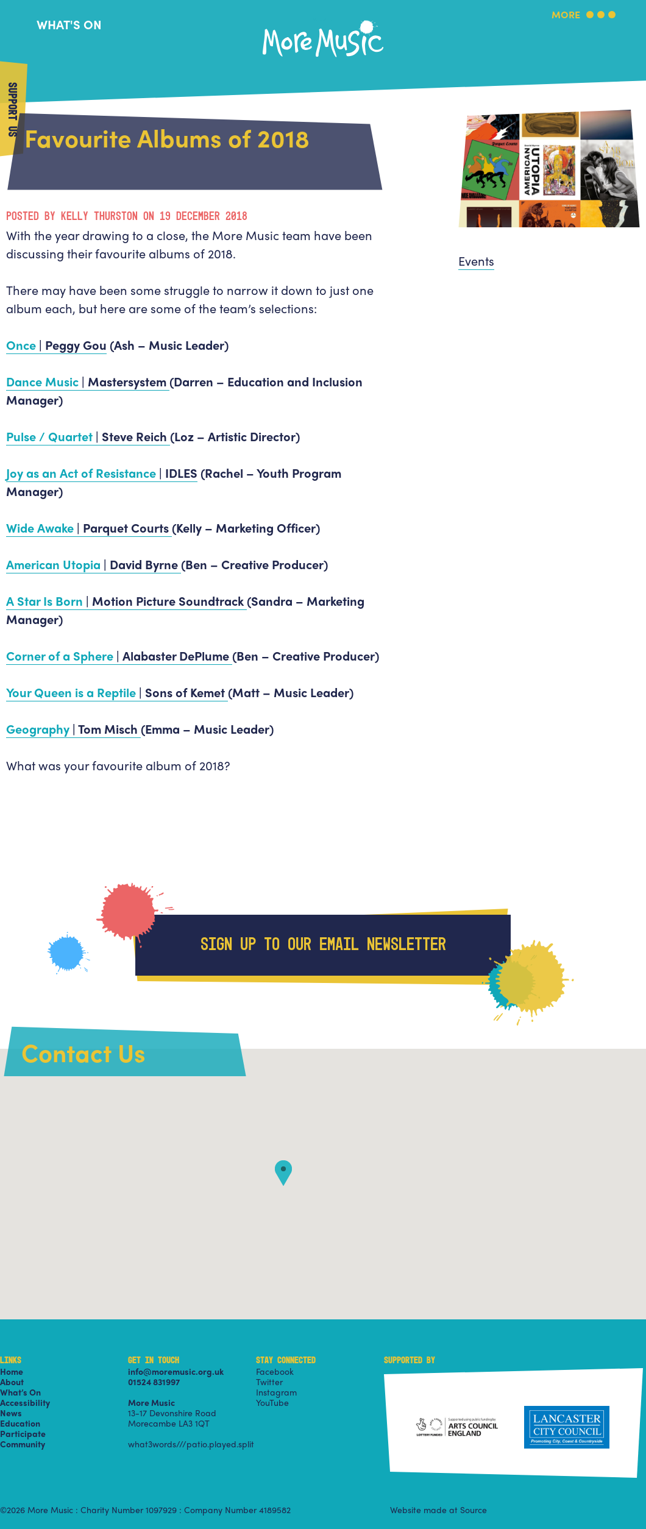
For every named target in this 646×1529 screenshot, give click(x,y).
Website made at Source (438, 1509)
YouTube (272, 1402)
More (566, 15)
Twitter (269, 1381)
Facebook (275, 1371)
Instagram (276, 1392)
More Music (323, 20)
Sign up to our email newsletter (323, 945)
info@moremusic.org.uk (176, 1371)
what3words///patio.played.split (191, 1444)
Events (476, 260)
